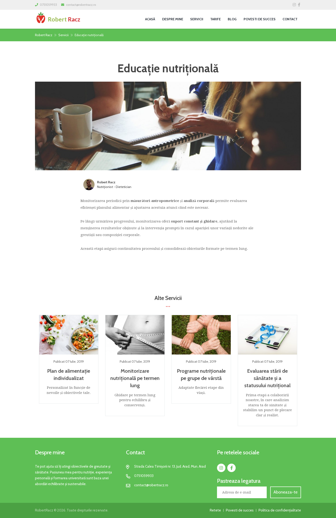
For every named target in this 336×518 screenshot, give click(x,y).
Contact (290, 19)
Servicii (196, 19)
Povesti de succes (260, 19)
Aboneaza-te (285, 492)
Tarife (215, 19)
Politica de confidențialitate (280, 510)
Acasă (150, 19)
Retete (215, 510)
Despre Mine (172, 19)
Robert (57, 19)
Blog (232, 19)
